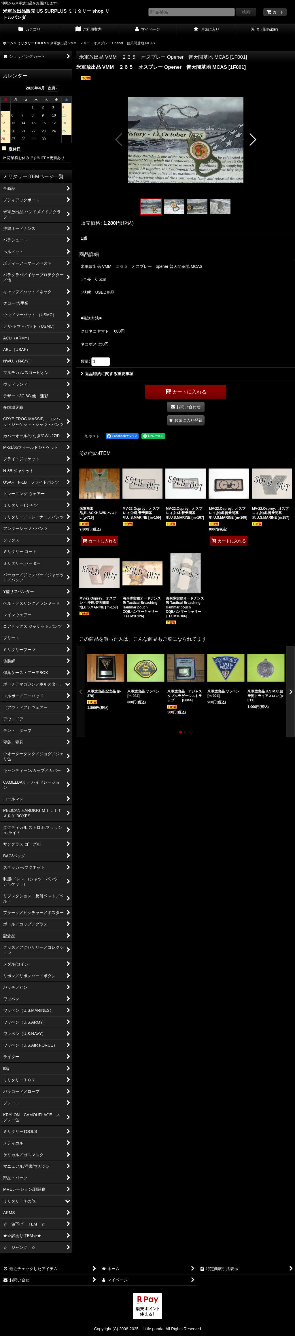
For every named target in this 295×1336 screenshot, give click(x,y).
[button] (119, 139)
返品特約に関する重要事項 (107, 373)
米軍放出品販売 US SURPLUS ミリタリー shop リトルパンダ (56, 14)
